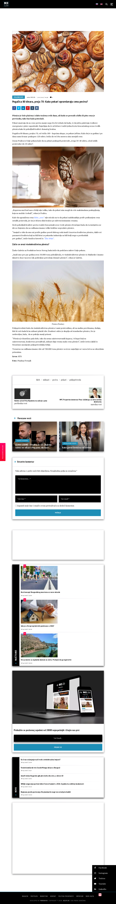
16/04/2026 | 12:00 (26, 595)
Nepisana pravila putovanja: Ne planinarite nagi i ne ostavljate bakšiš (46, 792)
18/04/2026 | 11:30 (26, 770)
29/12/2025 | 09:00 (37, 441)
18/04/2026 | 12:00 (26, 762)
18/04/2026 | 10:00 (26, 795)
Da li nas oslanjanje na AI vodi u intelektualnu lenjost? (40, 759)
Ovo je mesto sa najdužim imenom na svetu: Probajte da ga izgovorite (46, 660)
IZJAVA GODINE (22, 440)
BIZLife (33, 97)
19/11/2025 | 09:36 (85, 443)
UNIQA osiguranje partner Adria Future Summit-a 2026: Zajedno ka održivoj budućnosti (52, 784)
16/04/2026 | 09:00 (26, 663)
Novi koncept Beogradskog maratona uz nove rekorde (40, 592)
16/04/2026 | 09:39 (26, 629)
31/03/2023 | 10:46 (42, 97)
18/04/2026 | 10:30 (26, 787)
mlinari (46, 380)
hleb (38, 380)
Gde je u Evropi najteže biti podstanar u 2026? (37, 626)
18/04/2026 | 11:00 (26, 778)
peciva (55, 380)
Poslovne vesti (18, 97)
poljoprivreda (75, 380)
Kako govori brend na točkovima (76, 447)
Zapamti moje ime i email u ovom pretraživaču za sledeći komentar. (46, 505)
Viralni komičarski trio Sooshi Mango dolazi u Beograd (40, 768)
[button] (104, 867)
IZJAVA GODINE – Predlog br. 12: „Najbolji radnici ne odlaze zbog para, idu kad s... (33, 446)
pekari (63, 380)
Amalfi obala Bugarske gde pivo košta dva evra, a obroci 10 (42, 776)
